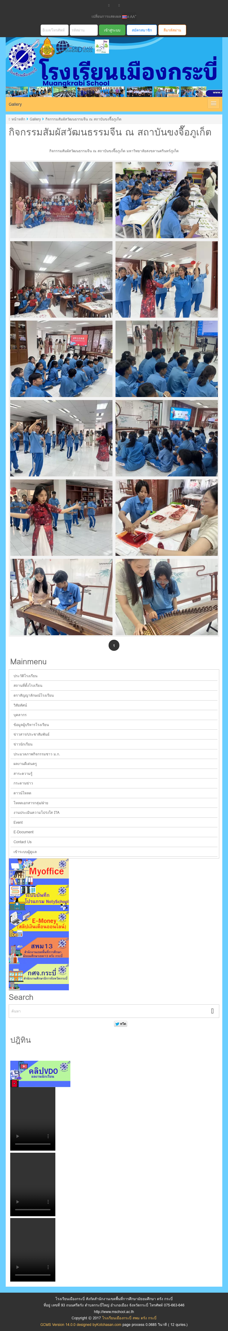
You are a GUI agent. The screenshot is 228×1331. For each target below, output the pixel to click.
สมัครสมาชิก (142, 30)
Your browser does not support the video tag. (32, 1119)
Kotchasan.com (108, 1324)
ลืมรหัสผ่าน (172, 30)
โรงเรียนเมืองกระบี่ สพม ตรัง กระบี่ (108, 74)
